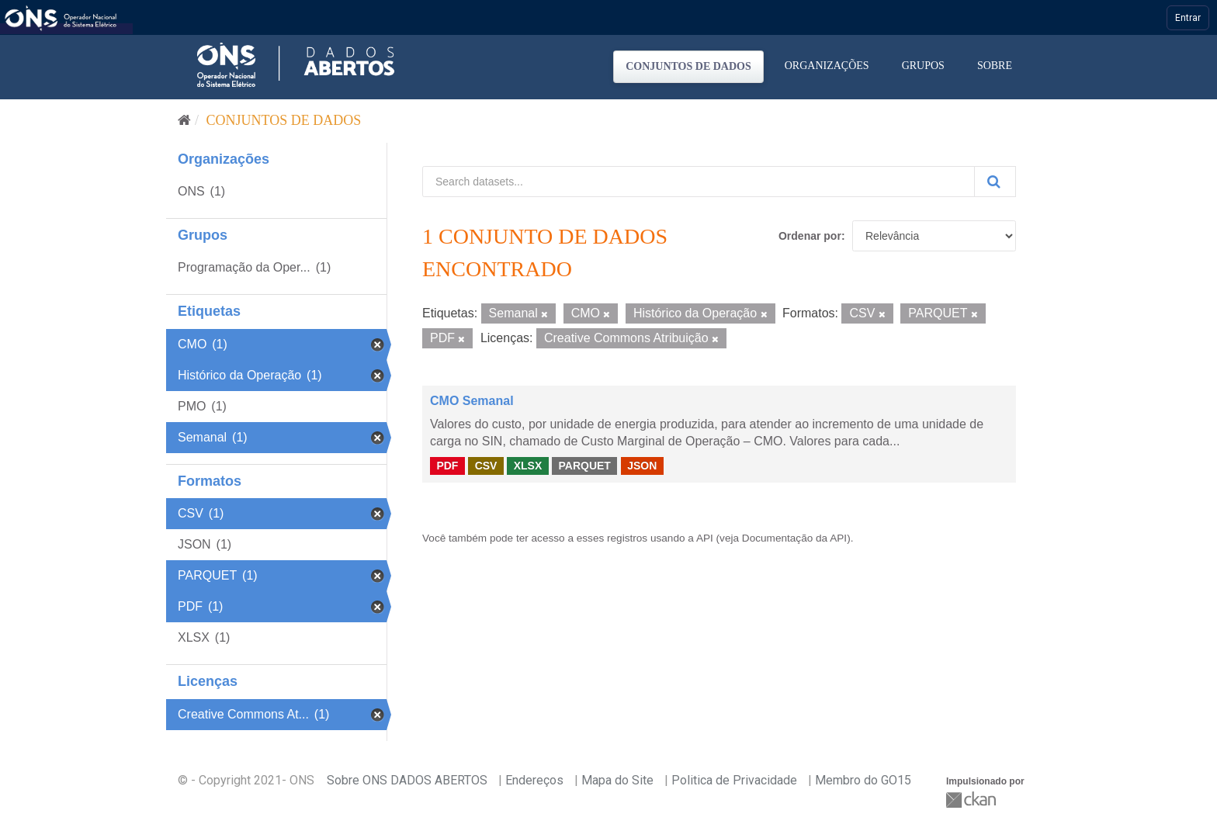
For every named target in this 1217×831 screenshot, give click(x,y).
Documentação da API (794, 538)
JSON (642, 465)
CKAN (972, 799)
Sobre (994, 65)
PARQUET (584, 465)
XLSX (528, 465)
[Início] (184, 120)
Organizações (827, 65)
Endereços (534, 780)
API (704, 538)
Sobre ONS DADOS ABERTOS (407, 780)
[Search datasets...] (698, 181)
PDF (447, 465)
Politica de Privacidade (734, 780)
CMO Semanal (472, 400)
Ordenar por (809, 236)
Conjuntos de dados (688, 66)
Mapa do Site (617, 780)
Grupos (923, 65)
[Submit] (995, 181)
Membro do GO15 (863, 780)
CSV (486, 465)
